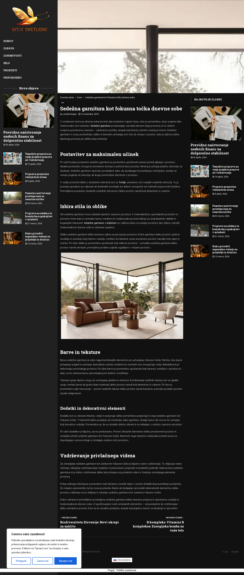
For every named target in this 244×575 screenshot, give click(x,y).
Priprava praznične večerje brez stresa (37, 175)
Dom (63, 103)
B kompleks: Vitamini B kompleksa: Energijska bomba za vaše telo (158, 526)
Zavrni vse (42, 561)
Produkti (10, 70)
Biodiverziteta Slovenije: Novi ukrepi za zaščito (89, 524)
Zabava (8, 48)
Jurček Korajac (70, 114)
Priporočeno (12, 77)
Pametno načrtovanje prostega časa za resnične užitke (38, 196)
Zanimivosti (12, 55)
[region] (44, 548)
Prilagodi (21, 561)
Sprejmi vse (65, 561)
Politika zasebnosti (126, 570)
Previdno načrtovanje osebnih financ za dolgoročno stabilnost (22, 136)
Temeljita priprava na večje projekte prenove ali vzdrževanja (38, 157)
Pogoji (111, 570)
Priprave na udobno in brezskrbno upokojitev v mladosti (39, 216)
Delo (6, 63)
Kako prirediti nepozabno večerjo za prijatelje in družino (37, 236)
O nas (225, 552)
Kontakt (235, 552)
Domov (8, 41)
